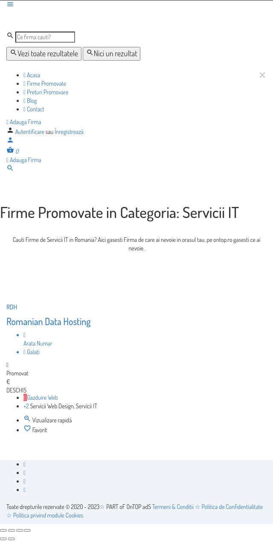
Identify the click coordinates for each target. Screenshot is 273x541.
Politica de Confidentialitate (232, 506)
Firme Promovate (44, 83)
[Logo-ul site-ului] (71, 19)
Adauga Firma (23, 121)
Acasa (31, 75)
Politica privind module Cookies (48, 515)
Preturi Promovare (45, 92)
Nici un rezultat (111, 53)
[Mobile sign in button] (10, 141)
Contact (33, 109)
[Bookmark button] (27, 429)
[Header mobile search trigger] (10, 169)
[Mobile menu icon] (136, 5)
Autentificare (30, 131)
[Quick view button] (27, 420)
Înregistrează (69, 131)
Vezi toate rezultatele (44, 53)
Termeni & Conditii (173, 506)
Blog (30, 100)
